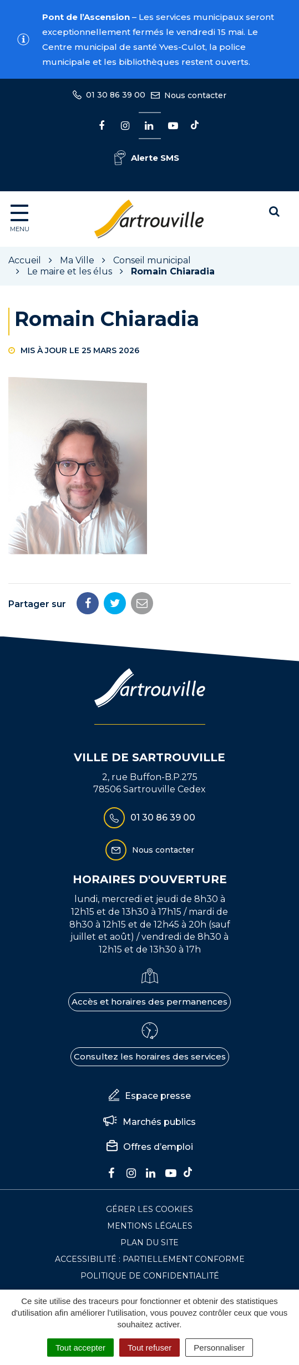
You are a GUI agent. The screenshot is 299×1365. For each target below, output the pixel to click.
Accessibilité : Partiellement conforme (150, 1259)
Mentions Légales (149, 1226)
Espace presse (150, 1096)
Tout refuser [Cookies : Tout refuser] (149, 1347)
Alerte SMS (146, 157)
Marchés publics (149, 1122)
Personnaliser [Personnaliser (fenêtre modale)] (219, 1347)
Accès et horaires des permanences (149, 1001)
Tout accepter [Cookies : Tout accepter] (80, 1347)
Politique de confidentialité (149, 1276)
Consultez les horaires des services (150, 1056)
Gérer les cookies (149, 1209)
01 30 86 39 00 (149, 817)
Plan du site (149, 1242)
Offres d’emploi (150, 1147)
